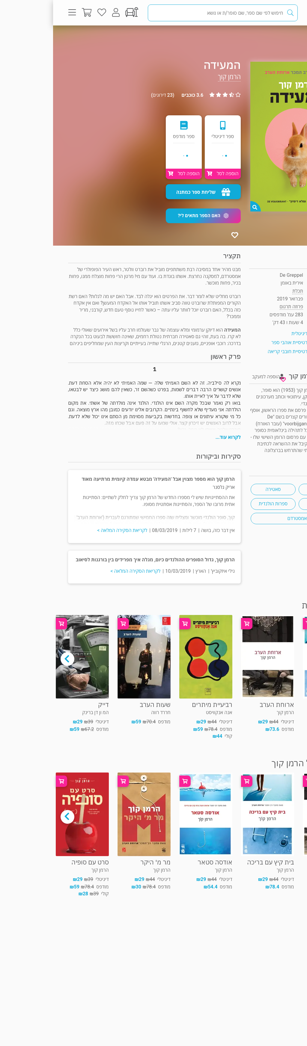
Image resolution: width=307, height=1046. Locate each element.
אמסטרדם (244, 518)
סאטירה (220, 489)
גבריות (268, 489)
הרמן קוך (176, 77)
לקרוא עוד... (175, 437)
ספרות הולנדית (220, 504)
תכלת (244, 291)
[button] (150, 215)
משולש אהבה (268, 504)
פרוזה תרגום (271, 37)
